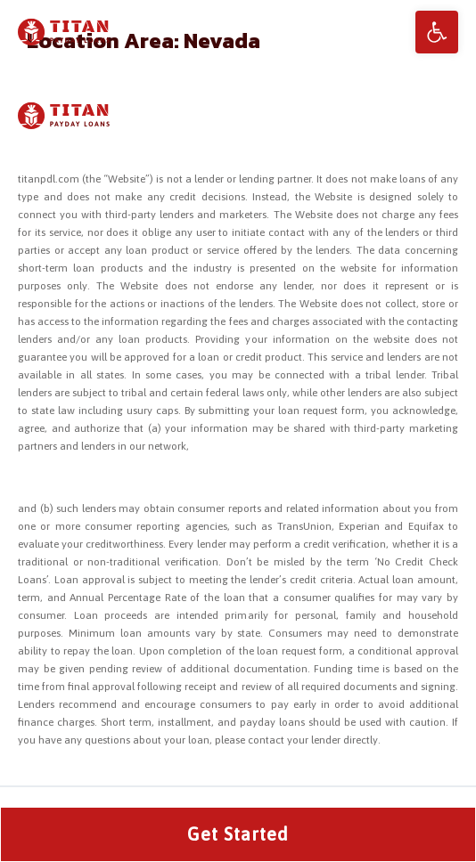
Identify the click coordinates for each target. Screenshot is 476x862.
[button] (436, 32)
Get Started (238, 834)
